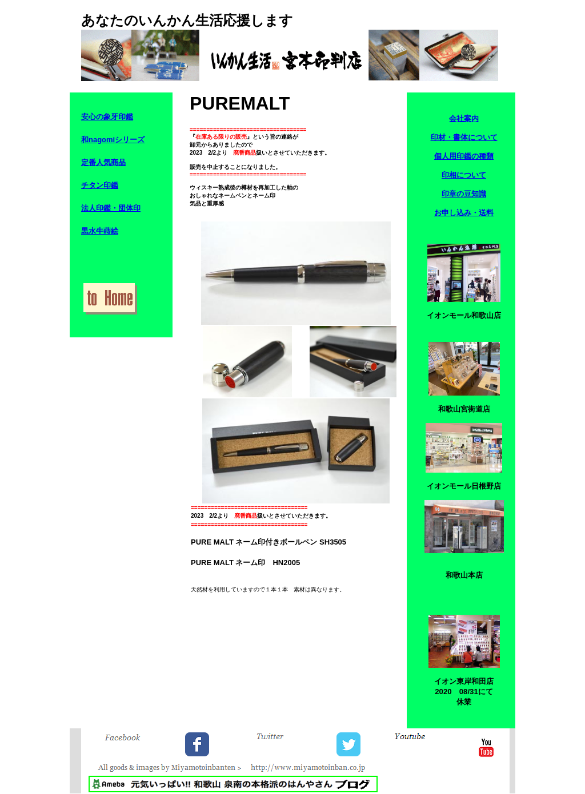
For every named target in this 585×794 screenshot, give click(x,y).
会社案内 (464, 118)
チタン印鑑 (99, 185)
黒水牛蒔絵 (99, 231)
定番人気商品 (103, 162)
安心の (92, 116)
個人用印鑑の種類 (464, 156)
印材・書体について (464, 137)
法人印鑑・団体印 (111, 208)
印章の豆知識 (464, 194)
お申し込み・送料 (464, 212)
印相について (464, 175)
